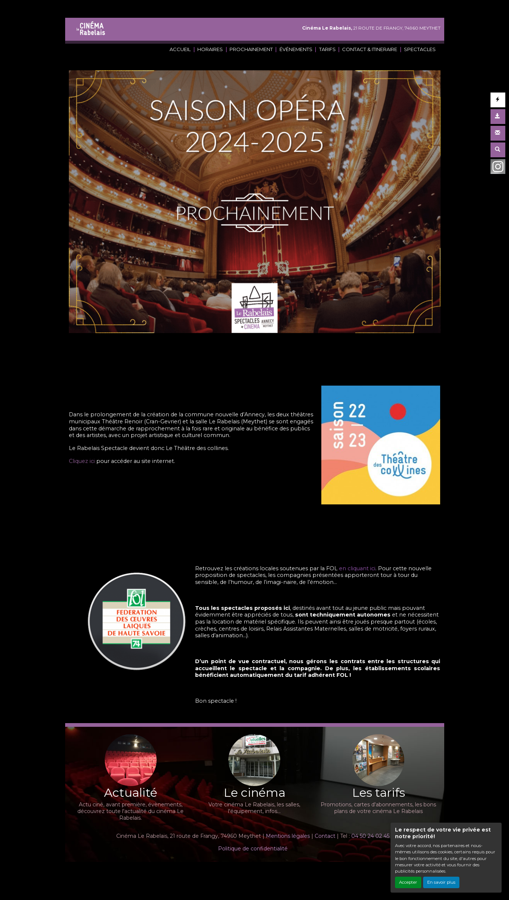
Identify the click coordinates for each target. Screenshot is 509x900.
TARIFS (327, 49)
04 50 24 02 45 (370, 836)
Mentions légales (288, 836)
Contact (325, 836)
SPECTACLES (420, 49)
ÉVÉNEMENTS (295, 49)
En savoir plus (441, 882)
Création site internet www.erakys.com (229, 872)
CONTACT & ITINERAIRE (369, 49)
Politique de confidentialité (253, 848)
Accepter (408, 882)
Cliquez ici (82, 461)
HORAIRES (210, 49)
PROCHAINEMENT (251, 49)
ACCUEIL (180, 49)
